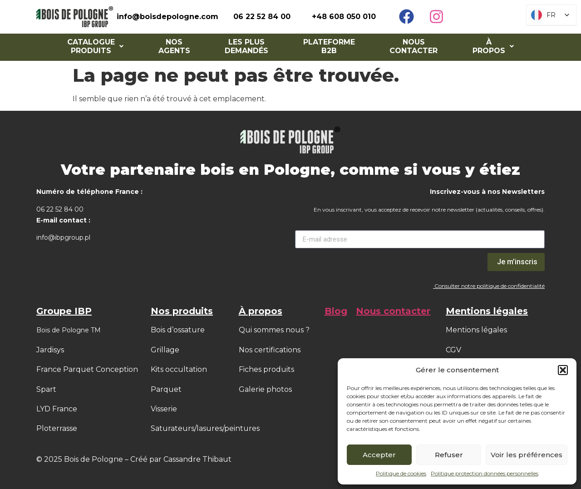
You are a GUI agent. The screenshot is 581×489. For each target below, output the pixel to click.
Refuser (449, 454)
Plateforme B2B (329, 46)
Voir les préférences (526, 454)
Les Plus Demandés (246, 46)
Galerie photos (265, 389)
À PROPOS (493, 46)
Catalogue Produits (95, 46)
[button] (562, 370)
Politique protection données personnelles (484, 473)
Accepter (379, 454)
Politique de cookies (401, 473)
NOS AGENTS (174, 46)
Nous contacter (413, 46)
